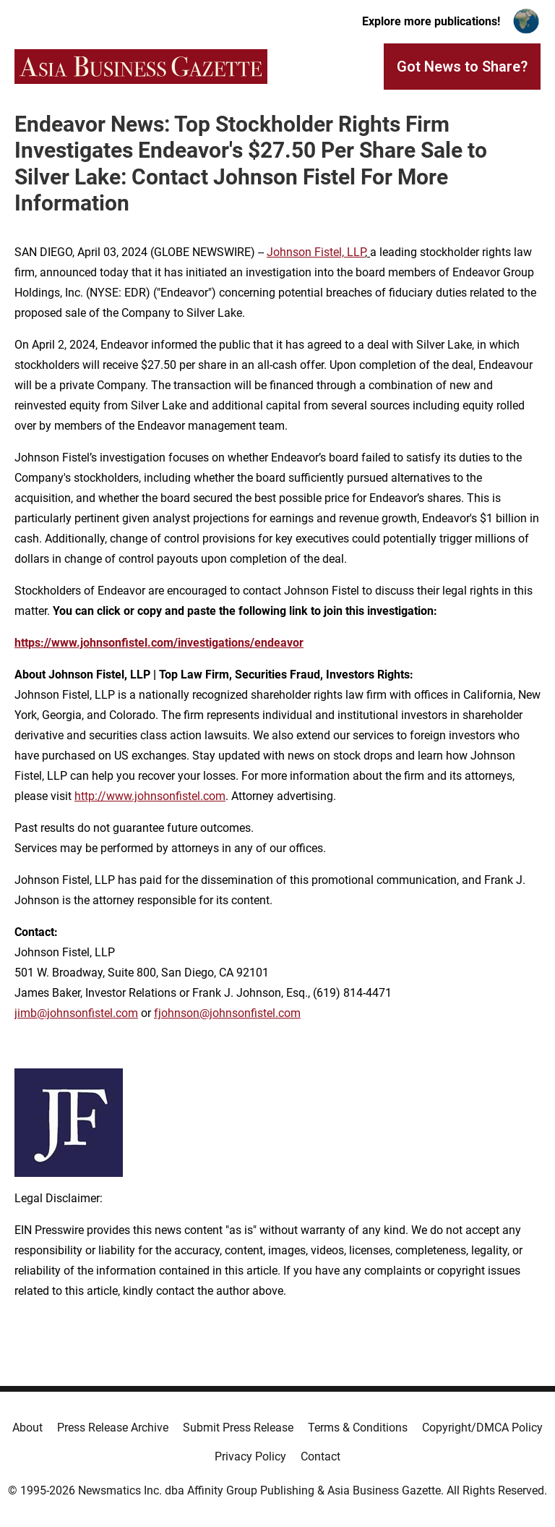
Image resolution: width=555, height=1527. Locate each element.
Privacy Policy (250, 1456)
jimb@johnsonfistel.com (76, 1013)
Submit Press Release (238, 1427)
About (27, 1427)
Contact (320, 1456)
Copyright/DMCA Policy (482, 1427)
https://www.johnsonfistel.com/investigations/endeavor (159, 643)
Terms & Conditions (358, 1427)
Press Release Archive (112, 1427)
